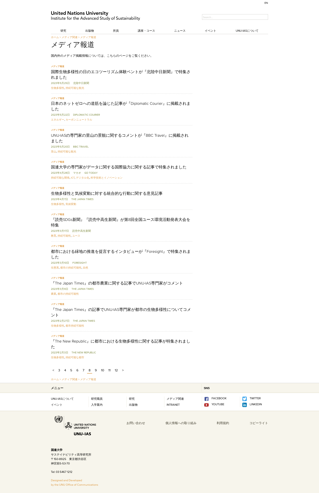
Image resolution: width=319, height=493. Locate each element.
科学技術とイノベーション (107, 177)
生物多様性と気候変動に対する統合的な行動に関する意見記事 (107, 193)
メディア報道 (88, 37)
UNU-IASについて (247, 31)
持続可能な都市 (75, 357)
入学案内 (97, 405)
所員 (116, 31)
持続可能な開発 (60, 177)
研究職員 (97, 399)
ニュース (180, 31)
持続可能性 (64, 236)
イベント (210, 31)
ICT (73, 177)
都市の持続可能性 (71, 267)
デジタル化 (82, 177)
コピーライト (258, 423)
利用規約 (223, 423)
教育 (53, 236)
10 (102, 370)
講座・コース (146, 31)
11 (109, 370)
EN (266, 3)
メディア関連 (70, 37)
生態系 (55, 267)
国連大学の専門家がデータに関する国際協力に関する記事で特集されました (119, 167)
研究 (63, 31)
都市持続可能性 (75, 325)
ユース (76, 236)
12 (116, 370)
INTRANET (173, 405)
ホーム (55, 37)
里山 (53, 151)
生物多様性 (57, 88)
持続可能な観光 (75, 88)
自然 (85, 267)
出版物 (89, 31)
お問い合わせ (135, 423)
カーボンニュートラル (79, 119)
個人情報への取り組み (180, 423)
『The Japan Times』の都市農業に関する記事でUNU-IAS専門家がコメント (117, 283)
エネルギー (57, 119)
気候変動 (71, 204)
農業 (53, 294)
